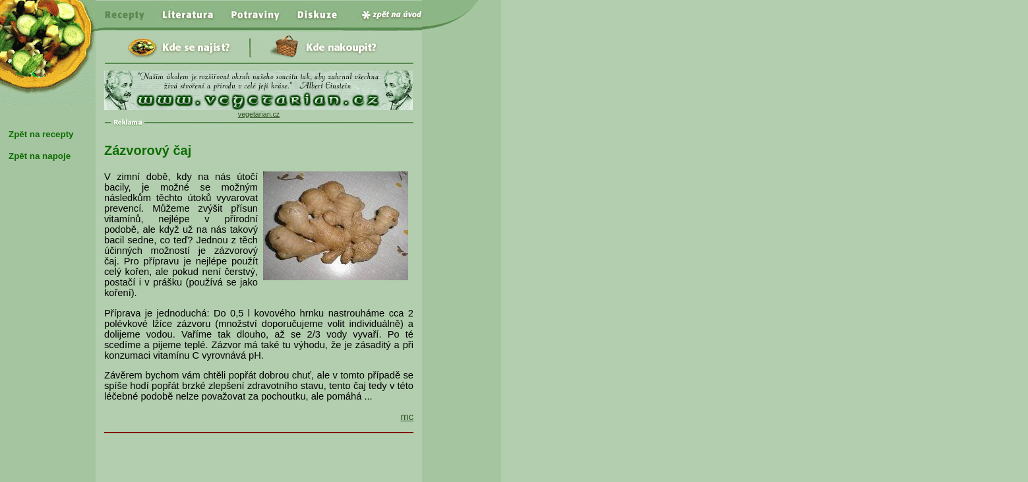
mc (406, 416)
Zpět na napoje (40, 156)
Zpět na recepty (41, 134)
